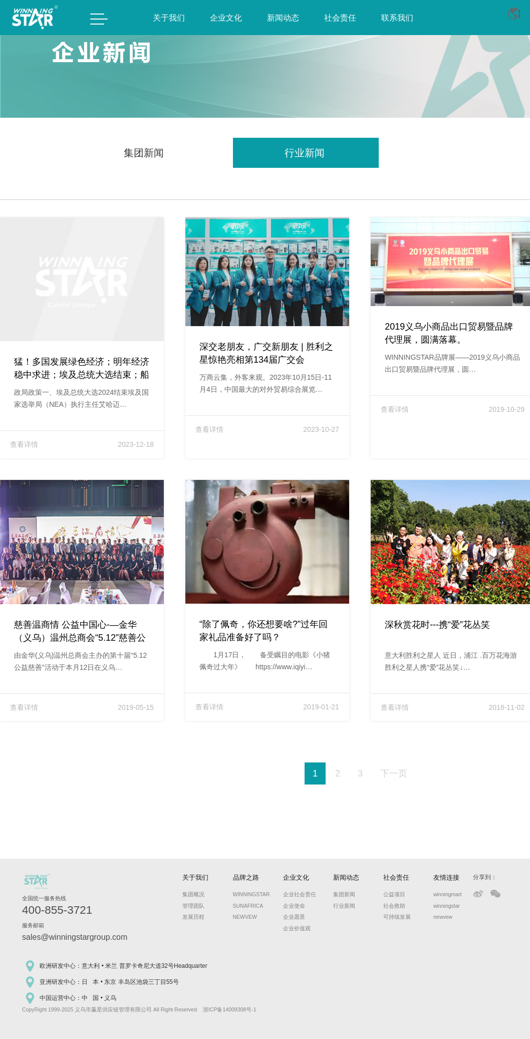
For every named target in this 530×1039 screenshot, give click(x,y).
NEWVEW (245, 917)
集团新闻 (344, 894)
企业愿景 (294, 917)
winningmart (446, 894)
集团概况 (193, 894)
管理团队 (193, 906)
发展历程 (193, 917)
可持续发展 (396, 917)
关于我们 (169, 18)
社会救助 (394, 906)
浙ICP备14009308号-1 (229, 1009)
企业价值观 (296, 928)
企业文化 (226, 18)
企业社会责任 (296, 894)
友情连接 (446, 877)
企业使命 (294, 906)
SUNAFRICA (246, 906)
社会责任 (340, 18)
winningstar (446, 906)
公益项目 (394, 894)
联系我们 (397, 18)
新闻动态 (283, 18)
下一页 (393, 773)
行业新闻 (344, 906)
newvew (442, 917)
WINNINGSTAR (246, 894)
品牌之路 (246, 877)
